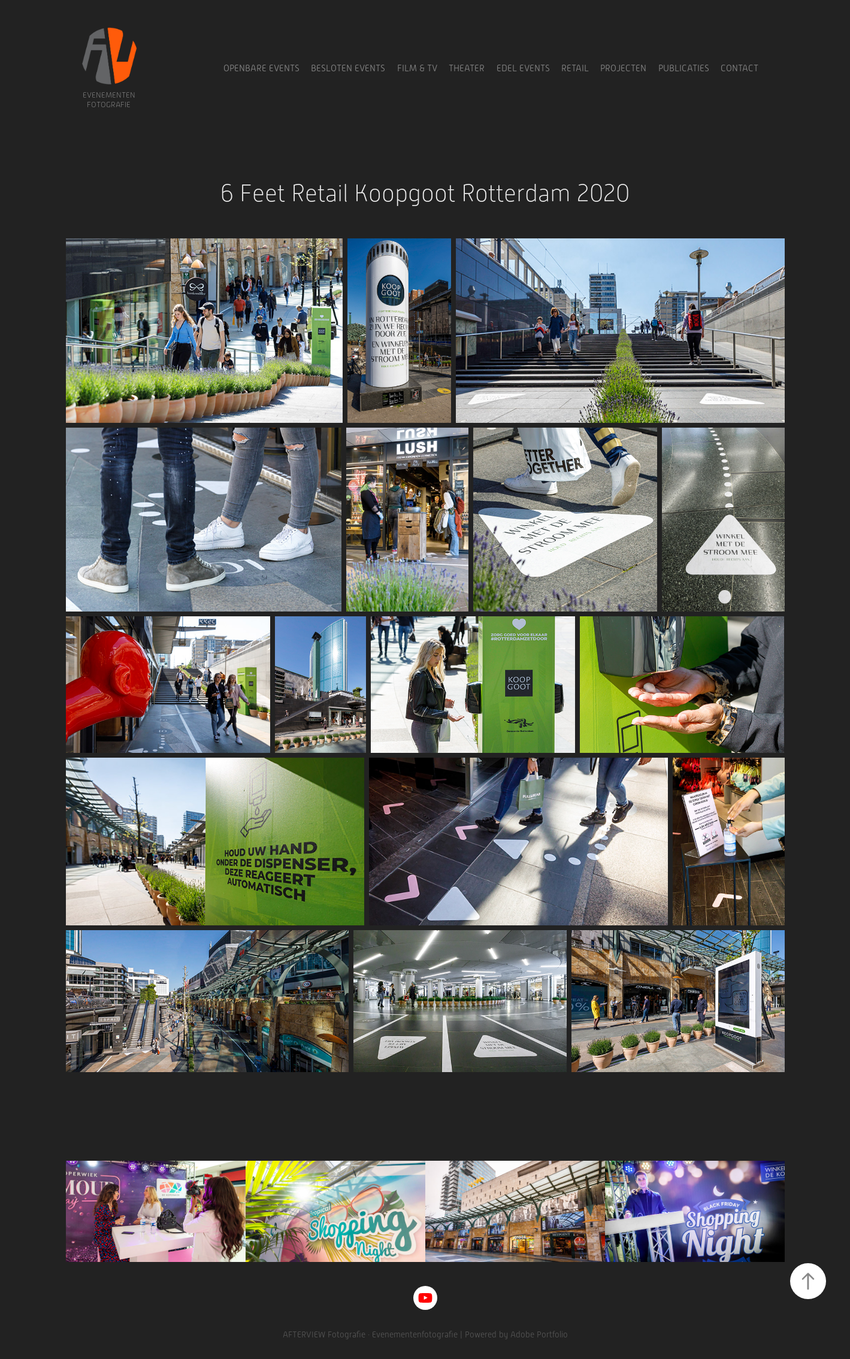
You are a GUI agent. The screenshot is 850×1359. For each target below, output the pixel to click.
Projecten (623, 68)
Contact (739, 68)
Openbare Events (261, 68)
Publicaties (683, 68)
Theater (467, 68)
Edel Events (523, 68)
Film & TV (417, 68)
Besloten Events (348, 68)
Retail (575, 68)
